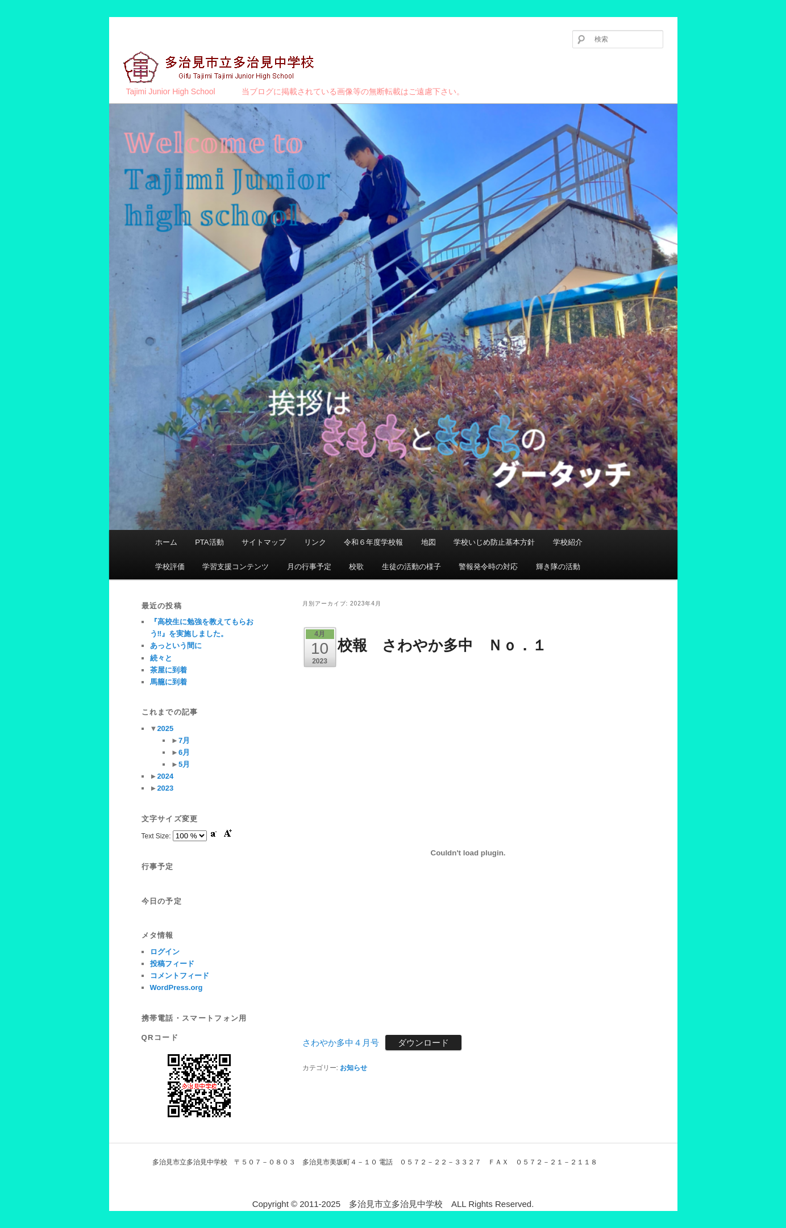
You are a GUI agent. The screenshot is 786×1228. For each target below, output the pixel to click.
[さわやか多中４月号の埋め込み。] (468, 852)
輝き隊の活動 (558, 566)
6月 (184, 752)
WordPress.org (176, 987)
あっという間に (176, 645)
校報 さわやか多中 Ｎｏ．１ (442, 645)
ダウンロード (423, 1042)
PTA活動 (209, 542)
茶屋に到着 (168, 670)
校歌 (356, 566)
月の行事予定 (309, 566)
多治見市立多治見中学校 (220, 67)
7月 (184, 740)
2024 (165, 776)
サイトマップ (264, 542)
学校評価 (170, 566)
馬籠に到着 (168, 682)
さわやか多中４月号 (340, 1042)
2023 (165, 788)
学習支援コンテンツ (235, 566)
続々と (161, 658)
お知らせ (353, 1068)
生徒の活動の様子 (411, 566)
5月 (184, 764)
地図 (428, 542)
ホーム (166, 542)
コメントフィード (179, 975)
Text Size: (157, 836)
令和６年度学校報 (373, 542)
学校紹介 (568, 542)
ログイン (165, 951)
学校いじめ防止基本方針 (494, 542)
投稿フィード (172, 963)
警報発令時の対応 (488, 566)
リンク (315, 542)
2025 (165, 728)
